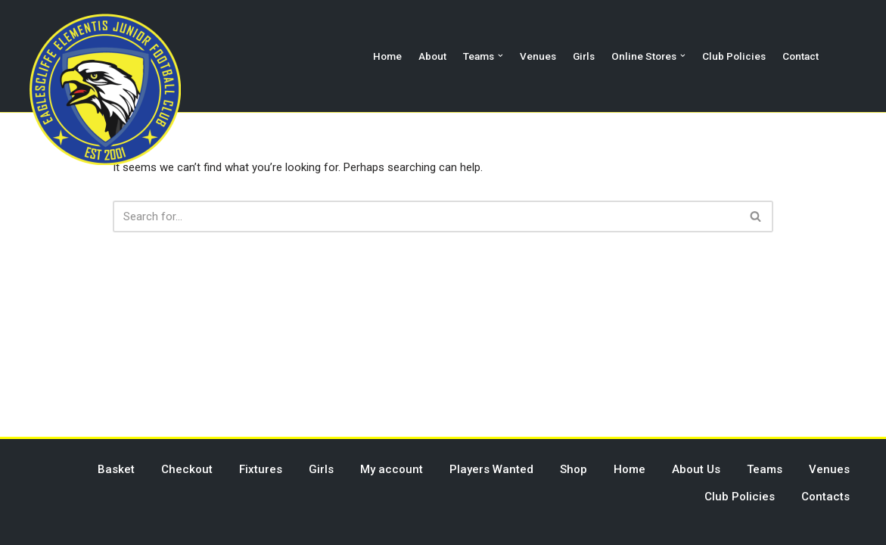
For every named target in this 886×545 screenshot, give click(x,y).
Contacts (825, 496)
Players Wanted (491, 469)
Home (387, 56)
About (432, 56)
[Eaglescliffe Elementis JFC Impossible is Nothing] (105, 89)
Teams (764, 469)
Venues (538, 56)
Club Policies (734, 56)
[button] (500, 55)
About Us (696, 469)
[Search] (426, 216)
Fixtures (260, 469)
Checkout (187, 469)
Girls (584, 56)
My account (391, 469)
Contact (800, 56)
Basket (116, 469)
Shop (573, 469)
